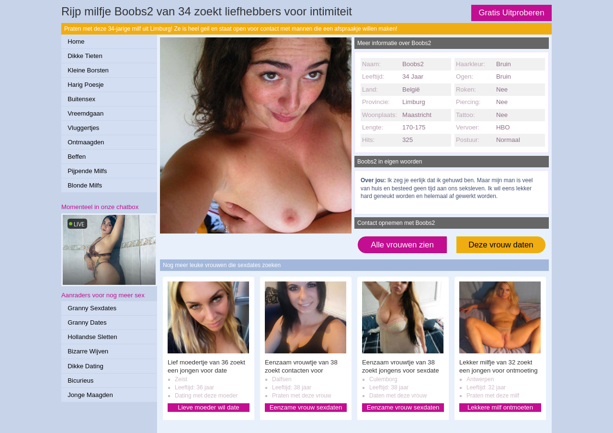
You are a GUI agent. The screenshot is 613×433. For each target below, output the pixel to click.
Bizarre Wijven (88, 351)
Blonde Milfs (85, 185)
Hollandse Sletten (92, 336)
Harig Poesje (86, 84)
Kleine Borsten (88, 70)
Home (76, 41)
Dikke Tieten (85, 55)
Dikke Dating (85, 366)
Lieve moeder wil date (208, 407)
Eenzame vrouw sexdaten (306, 407)
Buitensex (81, 99)
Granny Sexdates (92, 308)
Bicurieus (80, 380)
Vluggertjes (83, 127)
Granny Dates (87, 322)
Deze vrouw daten (500, 244)
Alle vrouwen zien (402, 244)
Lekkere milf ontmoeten (500, 407)
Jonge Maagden (90, 394)
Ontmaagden (86, 142)
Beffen (77, 156)
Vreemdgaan (85, 113)
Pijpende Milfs (87, 171)
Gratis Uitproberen (511, 12)
